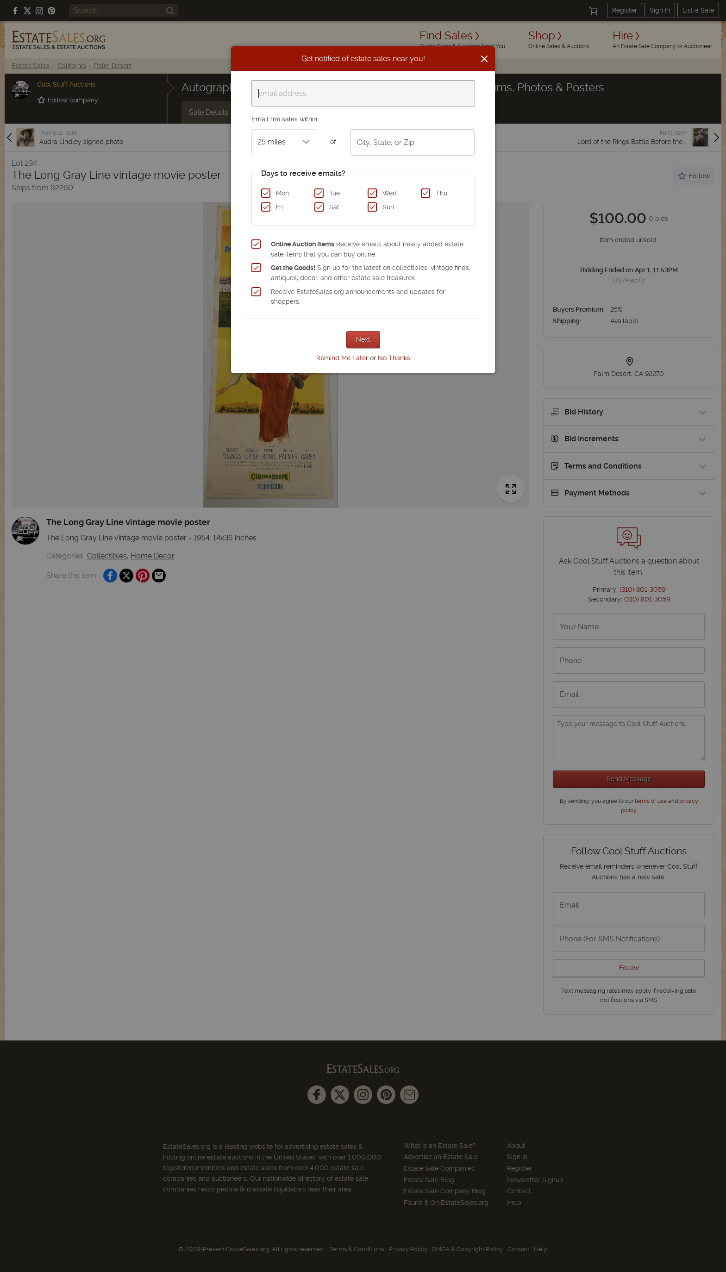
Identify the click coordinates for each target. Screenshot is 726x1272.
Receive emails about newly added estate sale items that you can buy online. (367, 249)
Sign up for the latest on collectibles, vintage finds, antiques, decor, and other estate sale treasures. (370, 273)
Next (363, 339)
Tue (334, 193)
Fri (279, 207)
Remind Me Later (342, 358)
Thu (441, 193)
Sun (388, 207)
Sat (334, 207)
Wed (389, 193)
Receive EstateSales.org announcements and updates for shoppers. (358, 297)
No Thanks (394, 358)
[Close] (484, 58)
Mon (282, 193)
